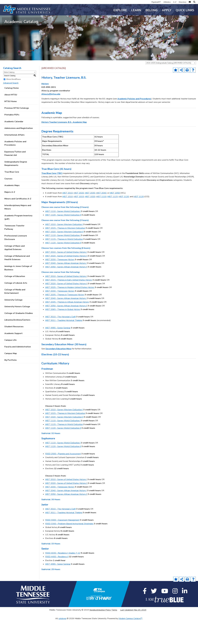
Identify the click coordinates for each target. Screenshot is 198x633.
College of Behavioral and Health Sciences (17, 271)
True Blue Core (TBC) (52, 186)
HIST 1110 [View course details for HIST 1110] (101, 209)
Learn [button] (136, 10)
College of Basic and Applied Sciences (14, 260)
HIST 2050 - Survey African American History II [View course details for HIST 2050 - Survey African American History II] (66, 279)
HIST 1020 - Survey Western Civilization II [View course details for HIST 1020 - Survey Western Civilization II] (64, 244)
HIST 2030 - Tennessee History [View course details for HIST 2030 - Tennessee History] (59, 272)
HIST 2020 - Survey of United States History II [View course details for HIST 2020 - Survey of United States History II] (66, 268)
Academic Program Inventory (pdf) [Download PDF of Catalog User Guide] (18, 230)
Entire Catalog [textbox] (9, 85)
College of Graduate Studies (18, 326)
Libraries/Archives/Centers (17, 332)
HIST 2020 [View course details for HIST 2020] (79, 205)
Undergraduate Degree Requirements (15, 176)
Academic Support (13, 346)
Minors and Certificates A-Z (17, 211)
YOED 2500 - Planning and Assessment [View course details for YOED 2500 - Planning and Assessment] (63, 466)
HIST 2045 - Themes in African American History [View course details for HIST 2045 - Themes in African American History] (67, 314)
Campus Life (10, 352)
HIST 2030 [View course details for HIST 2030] (90, 205)
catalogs (62, 631)
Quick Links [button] (185, 10)
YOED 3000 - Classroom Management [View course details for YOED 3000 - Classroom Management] (62, 532)
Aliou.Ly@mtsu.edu (50, 107)
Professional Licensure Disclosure (15, 250)
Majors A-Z (9, 205)
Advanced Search (10, 95)
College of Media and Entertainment (14, 304)
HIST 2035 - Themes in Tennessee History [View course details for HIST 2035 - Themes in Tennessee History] (64, 307)
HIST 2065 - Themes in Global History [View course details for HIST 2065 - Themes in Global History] (62, 322)
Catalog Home (11, 100)
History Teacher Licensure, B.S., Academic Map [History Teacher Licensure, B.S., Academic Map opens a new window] (64, 135)
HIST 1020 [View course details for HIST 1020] (90, 209)
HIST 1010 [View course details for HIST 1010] (67, 209)
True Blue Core (11, 184)
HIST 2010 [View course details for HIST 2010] (67, 205)
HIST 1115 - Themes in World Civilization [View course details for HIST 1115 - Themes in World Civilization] (64, 252)
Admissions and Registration (18, 141)
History (45, 96)
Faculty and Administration (17, 359)
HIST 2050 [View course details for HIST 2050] (115, 205)
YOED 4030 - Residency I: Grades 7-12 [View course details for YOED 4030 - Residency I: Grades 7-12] (62, 565)
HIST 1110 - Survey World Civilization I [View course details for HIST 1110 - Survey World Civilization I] (63, 224)
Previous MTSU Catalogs (16, 121)
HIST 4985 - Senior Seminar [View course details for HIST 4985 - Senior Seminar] (57, 340)
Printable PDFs (11, 127)
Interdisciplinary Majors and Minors (17, 220)
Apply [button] (166, 10)
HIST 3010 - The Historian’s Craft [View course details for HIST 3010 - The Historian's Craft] (60, 329)
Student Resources (13, 339)
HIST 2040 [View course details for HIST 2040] (101, 205)
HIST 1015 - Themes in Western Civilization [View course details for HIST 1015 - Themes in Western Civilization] (65, 241)
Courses (8, 191)
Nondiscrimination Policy (100, 622)
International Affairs (14, 147)
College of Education (14, 289)
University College (13, 312)
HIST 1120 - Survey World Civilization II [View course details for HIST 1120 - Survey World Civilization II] (63, 227)
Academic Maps (12, 198)
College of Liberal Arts (15, 295)
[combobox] (170, 75)
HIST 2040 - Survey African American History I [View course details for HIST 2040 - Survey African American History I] (66, 276)
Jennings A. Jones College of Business (18, 281)
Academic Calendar (13, 134)
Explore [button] (120, 10)
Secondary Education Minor (58, 361)
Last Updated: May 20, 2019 (133, 622)
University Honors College (17, 319)
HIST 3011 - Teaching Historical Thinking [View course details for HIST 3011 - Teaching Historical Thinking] (63, 333)
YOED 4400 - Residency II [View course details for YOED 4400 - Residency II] (56, 569)
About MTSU (10, 107)
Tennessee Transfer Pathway (14, 240)
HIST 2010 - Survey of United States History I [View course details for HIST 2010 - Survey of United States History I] (66, 265)
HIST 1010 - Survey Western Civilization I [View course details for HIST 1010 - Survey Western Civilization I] (64, 237)
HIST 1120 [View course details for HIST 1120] (124, 209)
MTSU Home (10, 114)
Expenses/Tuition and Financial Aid (15, 166)
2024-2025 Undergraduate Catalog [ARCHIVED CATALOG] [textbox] (168, 76)
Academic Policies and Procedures (15, 156)
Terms (114, 622)
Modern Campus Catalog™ (130, 631)
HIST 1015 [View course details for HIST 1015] (79, 209)
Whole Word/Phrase (13, 92)
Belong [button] (151, 10)
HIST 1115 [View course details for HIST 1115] (112, 209)
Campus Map (10, 366)
